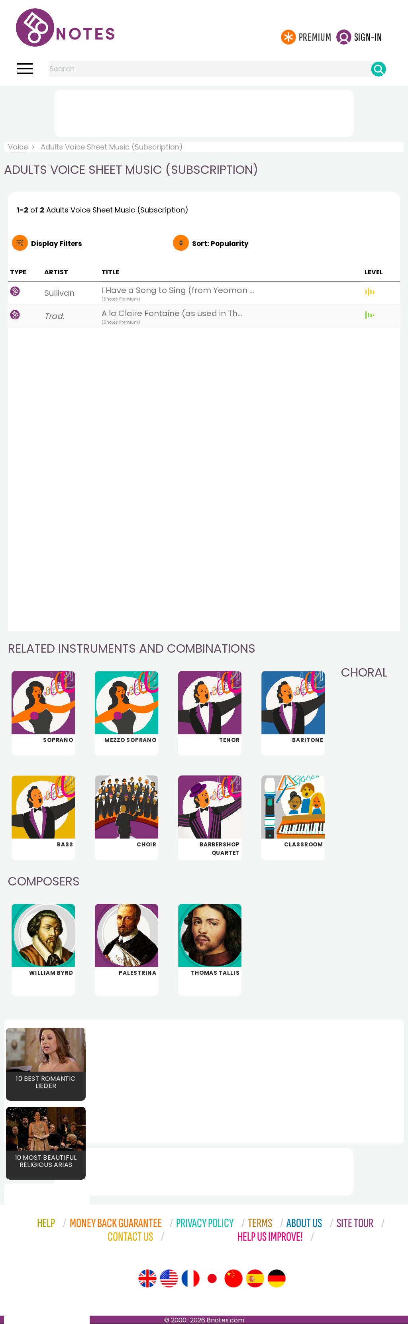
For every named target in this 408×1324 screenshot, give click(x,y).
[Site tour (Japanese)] (212, 1279)
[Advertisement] (204, 112)
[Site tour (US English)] (169, 1279)
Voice (18, 147)
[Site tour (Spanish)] (255, 1279)
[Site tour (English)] (147, 1279)
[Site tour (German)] (276, 1279)
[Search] (378, 69)
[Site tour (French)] (190, 1279)
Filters (56, 243)
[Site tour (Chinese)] (233, 1279)
